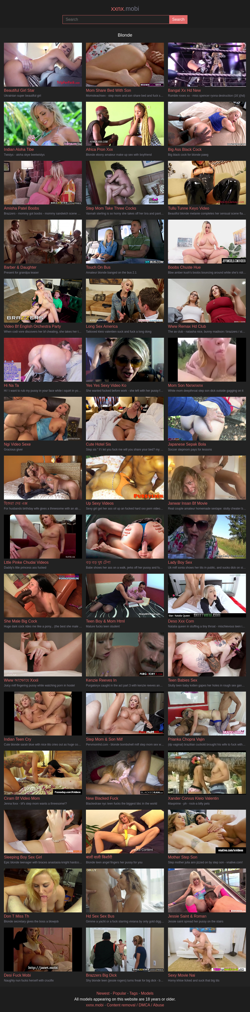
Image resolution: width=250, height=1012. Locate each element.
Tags (133, 993)
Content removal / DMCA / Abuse (135, 1005)
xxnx (125, 8)
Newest (102, 993)
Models (147, 993)
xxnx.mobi (95, 1005)
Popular (119, 993)
